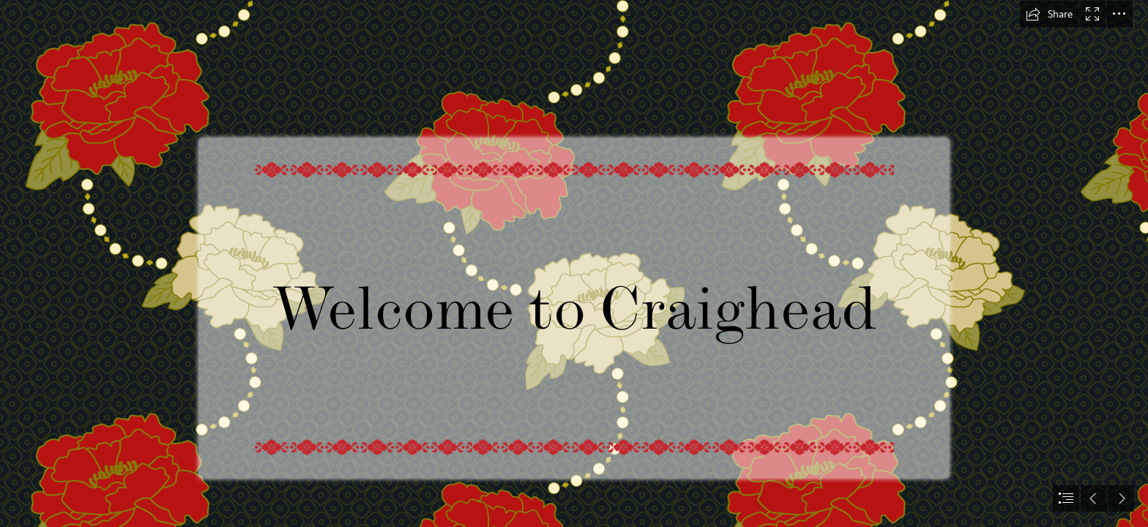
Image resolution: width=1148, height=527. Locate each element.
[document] (574, 263)
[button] (1049, 14)
